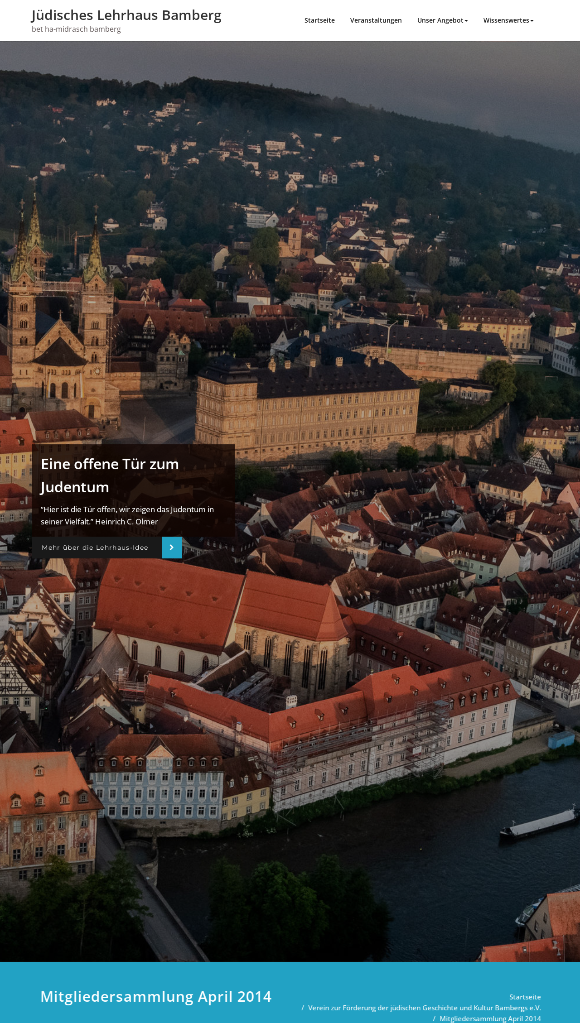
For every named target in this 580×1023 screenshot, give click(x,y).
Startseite (319, 20)
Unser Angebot (442, 20)
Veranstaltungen (376, 20)
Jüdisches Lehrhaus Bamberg (127, 14)
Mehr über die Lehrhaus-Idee (95, 547)
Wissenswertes (508, 20)
